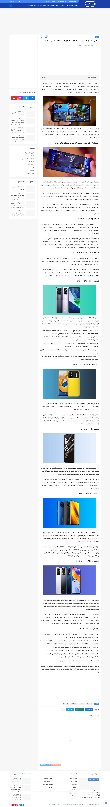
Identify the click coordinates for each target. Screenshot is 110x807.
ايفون (74, 787)
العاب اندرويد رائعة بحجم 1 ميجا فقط (18, 113)
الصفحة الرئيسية (48, 778)
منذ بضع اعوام (20, 111)
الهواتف (92, 129)
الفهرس (53, 1)
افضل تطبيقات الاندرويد (28, 158)
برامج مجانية (30, 164)
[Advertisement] (55, 21)
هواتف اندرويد (81, 703)
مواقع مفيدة (30, 173)
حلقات (32, 170)
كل (87, 703)
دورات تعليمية (72, 793)
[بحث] (10, 5)
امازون (69, 661)
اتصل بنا (47, 1)
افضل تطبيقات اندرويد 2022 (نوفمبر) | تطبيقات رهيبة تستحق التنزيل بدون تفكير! (90, 795)
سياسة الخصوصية (62, 1)
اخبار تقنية (73, 778)
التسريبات (73, 781)
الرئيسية (76, 5)
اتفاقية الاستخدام (72, 1)
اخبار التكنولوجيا (32, 5)
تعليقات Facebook (45, 764)
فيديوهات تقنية (51, 5)
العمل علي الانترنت (29, 161)
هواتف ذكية (70, 5)
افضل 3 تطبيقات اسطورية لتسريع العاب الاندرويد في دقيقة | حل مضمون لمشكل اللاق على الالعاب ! (17, 122)
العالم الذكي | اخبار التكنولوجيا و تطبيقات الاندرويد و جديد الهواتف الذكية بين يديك (68, 804)
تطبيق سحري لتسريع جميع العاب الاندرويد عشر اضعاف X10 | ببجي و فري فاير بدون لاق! (17, 131)
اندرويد (74, 784)
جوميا (61, 661)
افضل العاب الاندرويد (28, 156)
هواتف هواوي (65, 703)
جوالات (32, 167)
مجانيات (73, 798)
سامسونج (95, 242)
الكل (97, 37)
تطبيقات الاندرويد (60, 5)
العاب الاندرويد (42, 5)
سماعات (73, 796)
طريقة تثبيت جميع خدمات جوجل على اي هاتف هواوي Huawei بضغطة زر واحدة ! (18, 139)
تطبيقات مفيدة (72, 790)
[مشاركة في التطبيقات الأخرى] (63, 709)
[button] (89, 709)
